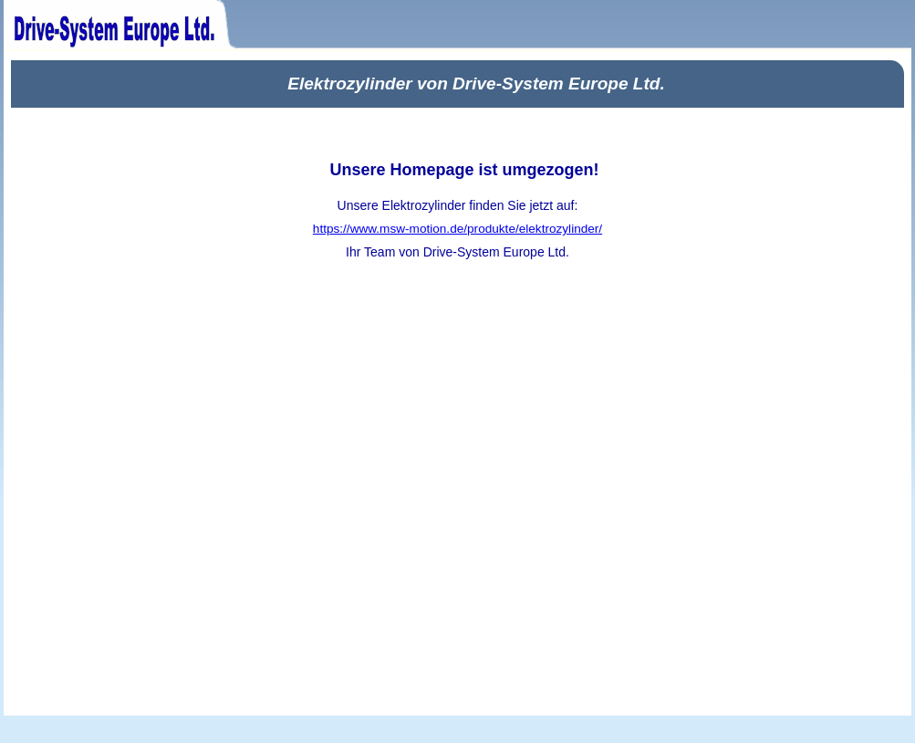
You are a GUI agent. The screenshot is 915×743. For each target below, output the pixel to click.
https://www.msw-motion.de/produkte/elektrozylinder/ (457, 228)
